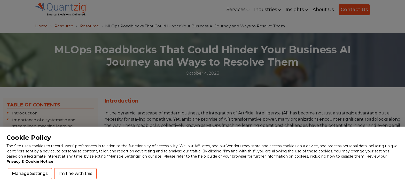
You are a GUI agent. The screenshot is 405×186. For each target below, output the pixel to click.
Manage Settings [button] (30, 173)
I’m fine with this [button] (75, 173)
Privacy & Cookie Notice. (30, 161)
